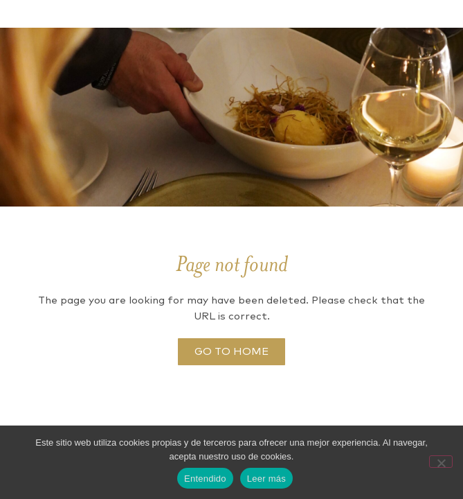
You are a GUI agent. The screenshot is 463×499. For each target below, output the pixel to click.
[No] (441, 461)
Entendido (205, 478)
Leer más (266, 478)
